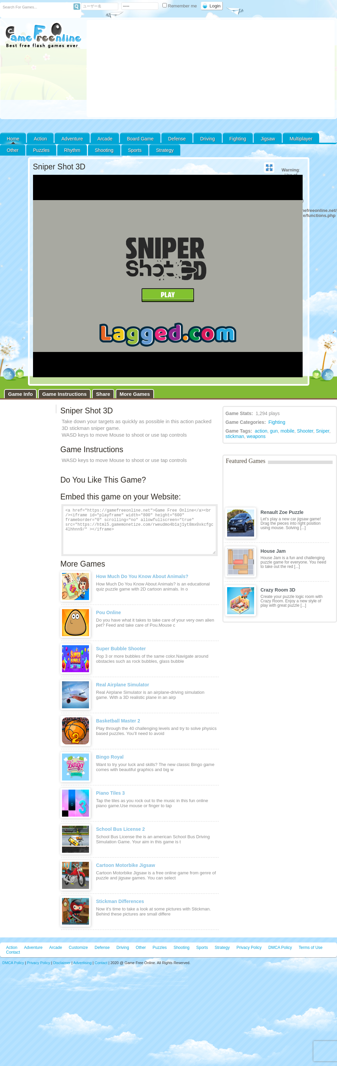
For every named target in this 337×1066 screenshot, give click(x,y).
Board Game (140, 138)
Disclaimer (61, 963)
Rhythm (72, 150)
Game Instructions (64, 394)
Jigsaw (268, 138)
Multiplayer (300, 138)
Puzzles (41, 150)
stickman (234, 436)
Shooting (104, 150)
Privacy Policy (249, 947)
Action (40, 138)
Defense (177, 138)
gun (274, 431)
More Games (135, 394)
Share (103, 394)
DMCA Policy (280, 947)
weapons (256, 436)
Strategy (165, 150)
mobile (287, 431)
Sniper (322, 431)
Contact (13, 952)
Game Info (20, 394)
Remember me (180, 5)
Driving (207, 138)
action (261, 431)
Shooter (305, 431)
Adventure (72, 138)
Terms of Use (311, 947)
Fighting (237, 138)
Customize (78, 947)
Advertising (82, 963)
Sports (135, 150)
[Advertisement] (210, 68)
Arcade (104, 138)
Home (13, 138)
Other (141, 947)
